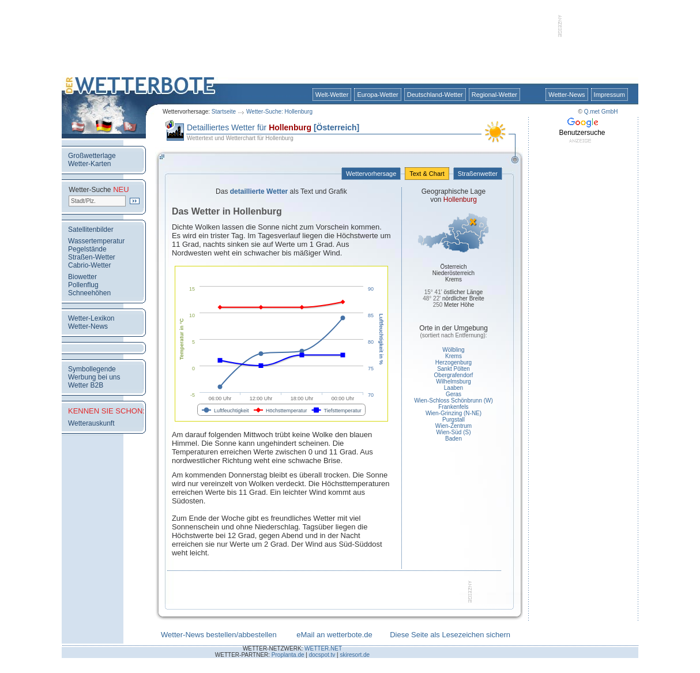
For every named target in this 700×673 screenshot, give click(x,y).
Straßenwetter (477, 173)
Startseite (224, 111)
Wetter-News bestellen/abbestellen (219, 634)
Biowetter (82, 277)
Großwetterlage (92, 156)
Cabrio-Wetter (89, 265)
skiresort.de (355, 655)
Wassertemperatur (96, 241)
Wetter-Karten (89, 164)
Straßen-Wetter (91, 257)
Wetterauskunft (91, 423)
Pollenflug (83, 285)
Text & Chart (427, 173)
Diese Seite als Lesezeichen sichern (450, 634)
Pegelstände (87, 249)
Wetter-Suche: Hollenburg (279, 111)
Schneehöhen (89, 293)
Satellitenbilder (91, 229)
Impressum (609, 94)
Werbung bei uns (94, 377)
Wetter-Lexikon (91, 318)
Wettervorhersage (371, 173)
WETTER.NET (323, 648)
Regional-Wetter (494, 94)
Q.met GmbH (601, 111)
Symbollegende (92, 369)
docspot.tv (322, 655)
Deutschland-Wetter (435, 94)
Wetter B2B (85, 385)
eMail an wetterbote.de (334, 634)
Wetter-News (566, 94)
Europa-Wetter (377, 94)
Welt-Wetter (332, 94)
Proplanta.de (288, 655)
